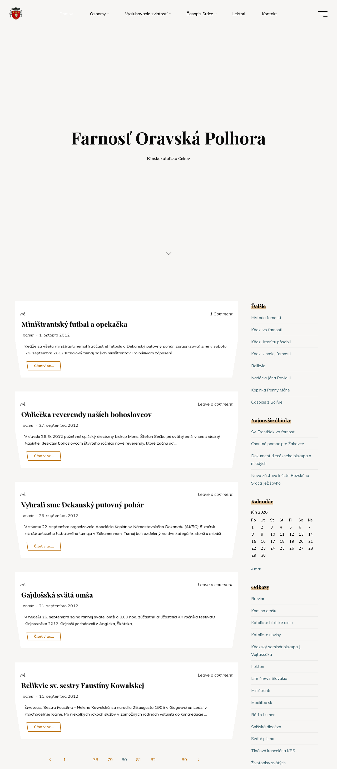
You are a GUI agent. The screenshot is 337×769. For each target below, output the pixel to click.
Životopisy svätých (269, 762)
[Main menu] (321, 14)
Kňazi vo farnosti (267, 329)
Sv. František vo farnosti (273, 431)
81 (139, 759)
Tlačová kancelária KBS (273, 750)
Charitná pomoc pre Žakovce (278, 443)
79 (110, 759)
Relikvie (258, 365)
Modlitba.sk (261, 702)
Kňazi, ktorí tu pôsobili (271, 341)
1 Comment (221, 313)
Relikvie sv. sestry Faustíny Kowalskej (83, 684)
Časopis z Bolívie (267, 402)
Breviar (258, 598)
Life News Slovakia (269, 678)
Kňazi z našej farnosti (271, 353)
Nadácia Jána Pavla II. (271, 377)
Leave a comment (215, 403)
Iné (22, 313)
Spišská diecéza (266, 726)
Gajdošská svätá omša (57, 594)
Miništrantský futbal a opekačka (75, 324)
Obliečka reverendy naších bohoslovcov (87, 414)
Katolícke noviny (266, 634)
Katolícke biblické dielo (272, 622)
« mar (256, 568)
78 (95, 759)
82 (153, 759)
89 (184, 759)
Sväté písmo (263, 738)
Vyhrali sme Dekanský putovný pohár (83, 504)
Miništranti (261, 690)
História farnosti (266, 317)
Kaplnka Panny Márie (271, 390)
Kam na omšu (263, 610)
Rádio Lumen (263, 714)
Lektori (257, 666)
